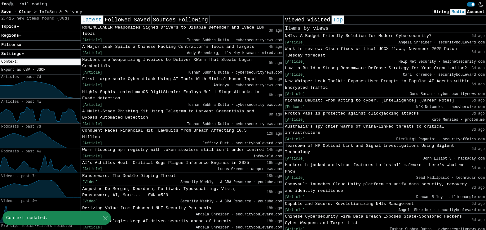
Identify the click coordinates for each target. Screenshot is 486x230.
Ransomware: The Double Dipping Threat (129, 176)
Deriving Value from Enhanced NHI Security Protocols (146, 208)
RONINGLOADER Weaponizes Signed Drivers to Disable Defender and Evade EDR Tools (173, 30)
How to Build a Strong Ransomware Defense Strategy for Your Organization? (376, 68)
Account (476, 12)
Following (193, 20)
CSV (26, 70)
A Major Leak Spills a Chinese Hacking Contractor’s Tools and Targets (168, 46)
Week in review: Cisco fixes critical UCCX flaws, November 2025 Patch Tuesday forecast (371, 52)
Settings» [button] (12, 54)
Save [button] (7, 12)
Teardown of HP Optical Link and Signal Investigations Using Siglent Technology (369, 148)
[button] (40, 62)
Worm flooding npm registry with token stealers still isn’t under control (173, 149)
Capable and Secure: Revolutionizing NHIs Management (349, 203)
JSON (41, 70)
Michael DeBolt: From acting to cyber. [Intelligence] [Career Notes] (369, 100)
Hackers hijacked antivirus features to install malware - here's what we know (374, 168)
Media (458, 12)
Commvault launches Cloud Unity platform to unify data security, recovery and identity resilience (376, 187)
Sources (164, 20)
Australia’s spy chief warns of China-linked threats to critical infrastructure (364, 129)
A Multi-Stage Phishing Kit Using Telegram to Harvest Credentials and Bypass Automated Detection (168, 114)
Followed (118, 20)
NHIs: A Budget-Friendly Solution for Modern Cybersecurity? (358, 36)
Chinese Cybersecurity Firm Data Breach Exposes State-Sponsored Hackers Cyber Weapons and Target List (373, 219)
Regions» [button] (11, 35)
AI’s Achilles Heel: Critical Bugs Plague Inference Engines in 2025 (165, 162)
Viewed (294, 20)
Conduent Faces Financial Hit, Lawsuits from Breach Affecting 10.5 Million (164, 133)
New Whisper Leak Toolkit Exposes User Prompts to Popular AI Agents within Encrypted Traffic (377, 84)
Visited (318, 20)
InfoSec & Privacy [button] (60, 12)
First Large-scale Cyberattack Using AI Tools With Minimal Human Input (169, 79)
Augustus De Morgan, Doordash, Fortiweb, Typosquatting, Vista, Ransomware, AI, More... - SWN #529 (159, 192)
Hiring (441, 12)
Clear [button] (26, 12)
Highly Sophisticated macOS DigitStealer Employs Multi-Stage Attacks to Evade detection (170, 95)
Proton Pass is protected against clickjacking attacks (352, 113)
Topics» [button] (10, 26)
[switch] (471, 4)
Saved (142, 20)
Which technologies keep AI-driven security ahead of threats (156, 221)
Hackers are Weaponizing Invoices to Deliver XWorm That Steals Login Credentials (167, 62)
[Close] (105, 218)
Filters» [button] (11, 45)
